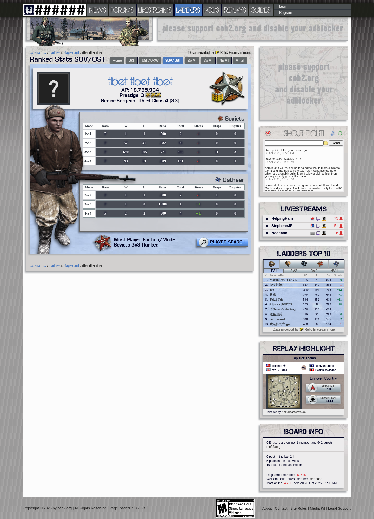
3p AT (208, 60)
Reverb (269, 159)
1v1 (273, 271)
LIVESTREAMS (155, 9)
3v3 (314, 271)
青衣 (273, 294)
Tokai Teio (276, 299)
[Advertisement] (253, 28)
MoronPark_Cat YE (283, 280)
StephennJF (281, 226)
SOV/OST (173, 60)
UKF (132, 60)
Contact (281, 508)
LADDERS (188, 9)
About (267, 508)
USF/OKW (150, 60)
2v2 (293, 271)
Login (283, 6)
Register (285, 13)
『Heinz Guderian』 (283, 309)
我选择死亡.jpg (280, 324)
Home (117, 60)
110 (272, 289)
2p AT (192, 60)
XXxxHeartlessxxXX (294, 412)
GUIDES (260, 9)
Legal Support (339, 508)
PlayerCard (71, 53)
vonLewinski (278, 319)
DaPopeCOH (273, 150)
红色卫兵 (276, 314)
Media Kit (318, 508)
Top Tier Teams (304, 358)
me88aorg (273, 447)
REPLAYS (235, 9)
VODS (212, 9)
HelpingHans (282, 218)
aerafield (270, 167)
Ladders (55, 53)
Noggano (279, 233)
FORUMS (122, 9)
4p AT (224, 60)
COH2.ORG (38, 53)
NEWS (97, 9)
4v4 (334, 271)
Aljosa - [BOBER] (282, 304)
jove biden (276, 285)
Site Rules (299, 508)
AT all (240, 60)
